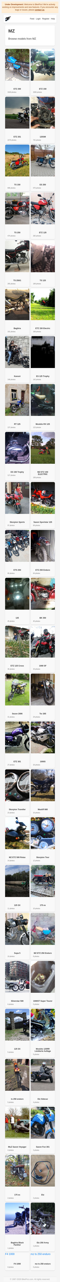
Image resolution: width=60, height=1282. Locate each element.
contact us (39, 10)
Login (38, 19)
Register (45, 19)
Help (53, 19)
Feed (32, 19)
